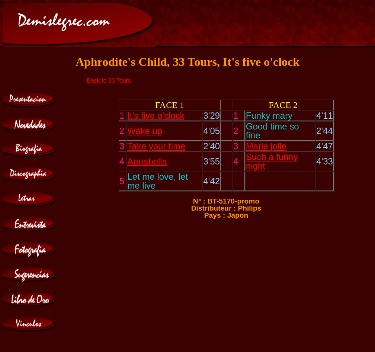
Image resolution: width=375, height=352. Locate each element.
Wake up (144, 131)
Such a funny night (272, 161)
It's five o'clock (155, 116)
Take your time (156, 146)
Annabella (147, 161)
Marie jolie (266, 146)
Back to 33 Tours (109, 80)
